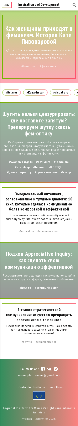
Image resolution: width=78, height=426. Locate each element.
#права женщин (46, 172)
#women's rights (21, 162)
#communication (48, 231)
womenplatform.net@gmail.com (39, 375)
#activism (43, 162)
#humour (39, 167)
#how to (25, 288)
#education (26, 231)
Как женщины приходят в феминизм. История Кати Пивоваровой (39, 35)
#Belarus (11, 92)
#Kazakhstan (35, 92)
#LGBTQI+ (56, 167)
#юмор (66, 172)
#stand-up (22, 167)
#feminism (29, 66)
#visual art (60, 92)
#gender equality (19, 172)
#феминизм (48, 66)
